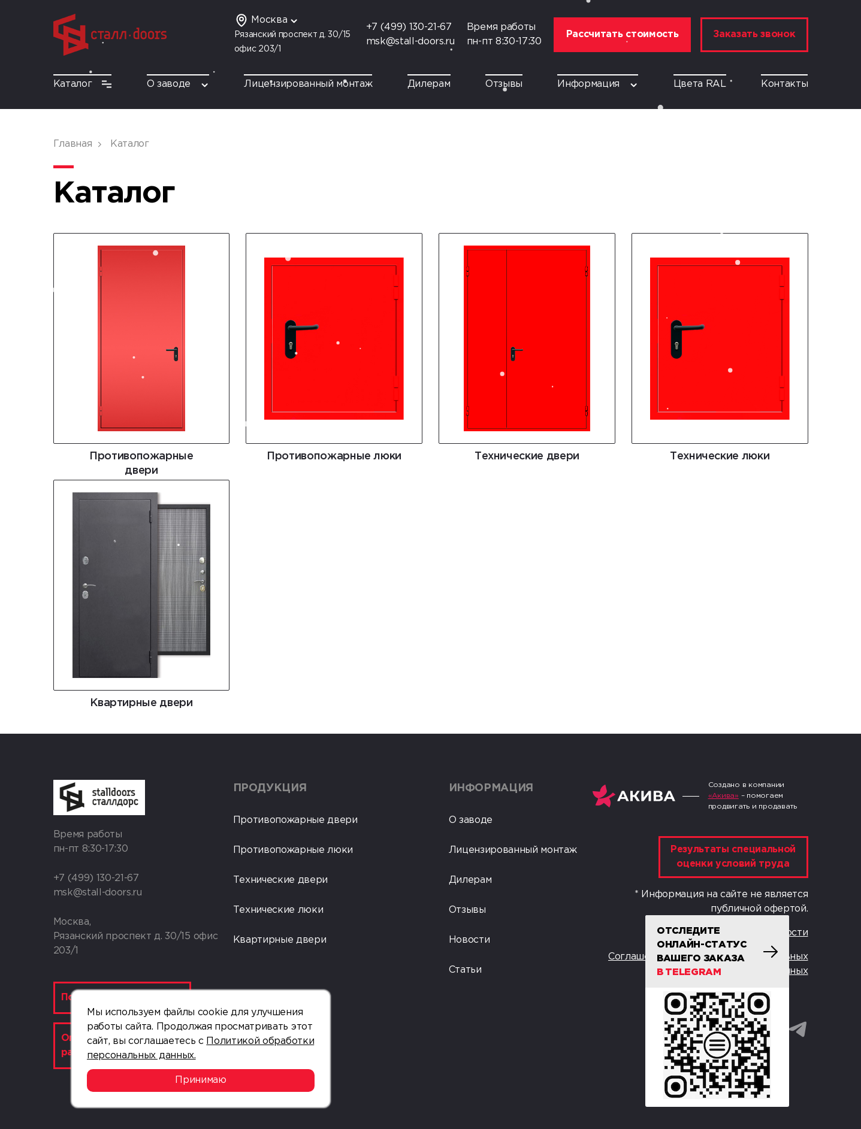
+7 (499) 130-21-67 (409, 27)
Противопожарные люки (293, 850)
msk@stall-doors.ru (410, 41)
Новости (469, 940)
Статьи (465, 969)
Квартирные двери (280, 940)
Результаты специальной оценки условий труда (733, 856)
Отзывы (503, 84)
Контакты (784, 84)
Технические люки (278, 910)
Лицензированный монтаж (308, 84)
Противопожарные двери (295, 820)
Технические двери (280, 880)
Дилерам (429, 84)
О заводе (178, 84)
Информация (597, 84)
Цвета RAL (699, 84)
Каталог (82, 84)
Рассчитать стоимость (622, 34)
